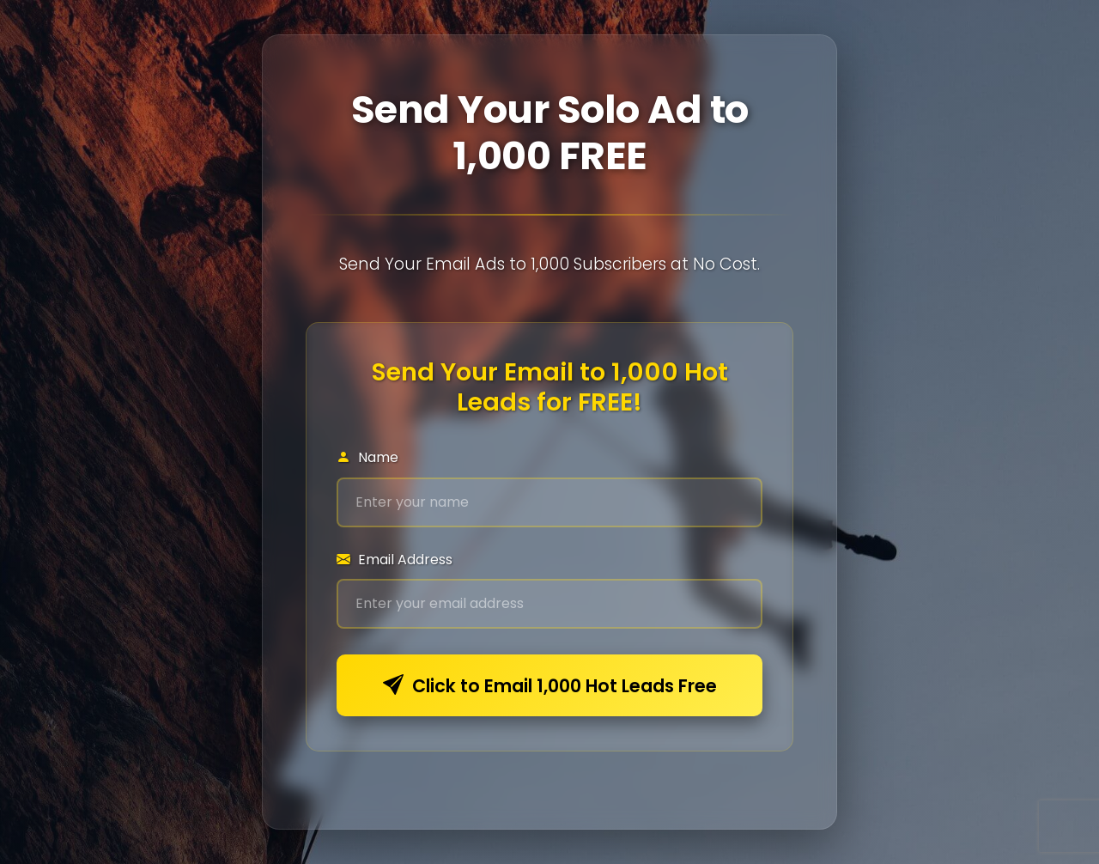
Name (367, 457)
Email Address (394, 559)
